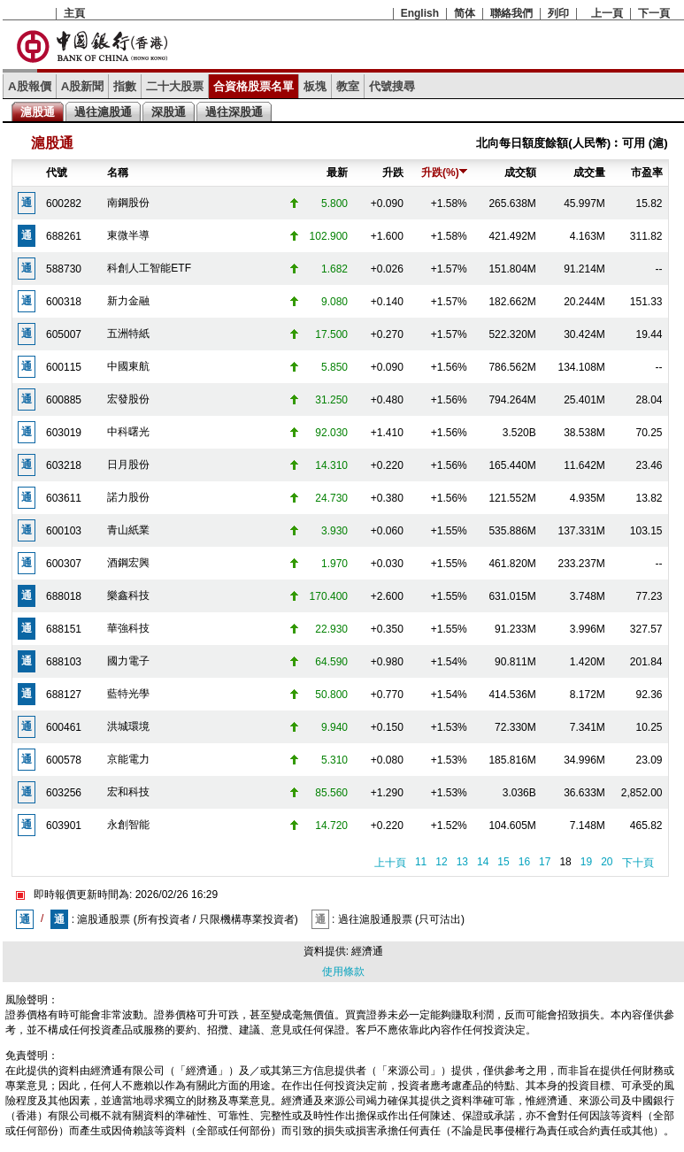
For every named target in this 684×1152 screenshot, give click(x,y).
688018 (63, 596)
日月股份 (128, 464)
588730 (63, 269)
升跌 (392, 172)
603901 (63, 825)
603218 (63, 465)
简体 (464, 13)
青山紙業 (128, 530)
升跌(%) (444, 172)
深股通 (168, 112)
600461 (63, 727)
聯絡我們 (511, 13)
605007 (63, 334)
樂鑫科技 (128, 595)
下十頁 (638, 862)
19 (586, 862)
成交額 (520, 172)
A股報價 (29, 86)
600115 (63, 367)
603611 (63, 498)
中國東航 (128, 366)
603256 (63, 793)
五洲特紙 (128, 333)
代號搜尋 (392, 86)
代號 (56, 172)
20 (606, 862)
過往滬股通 (103, 112)
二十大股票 (175, 86)
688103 (63, 662)
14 (482, 862)
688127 (63, 694)
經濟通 (367, 951)
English (420, 13)
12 (441, 862)
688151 (63, 629)
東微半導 (128, 235)
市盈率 (647, 172)
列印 (558, 13)
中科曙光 (128, 432)
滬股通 (37, 112)
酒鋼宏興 (128, 563)
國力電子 (128, 661)
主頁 (74, 13)
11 (421, 862)
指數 (124, 86)
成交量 (589, 172)
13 (462, 862)
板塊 (315, 86)
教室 (347, 86)
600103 (63, 531)
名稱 (117, 172)
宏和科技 (128, 792)
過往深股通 (234, 112)
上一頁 (607, 13)
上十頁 (390, 862)
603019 (63, 432)
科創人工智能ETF (149, 268)
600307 (63, 563)
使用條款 (343, 971)
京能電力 (128, 759)
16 (524, 862)
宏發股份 (128, 399)
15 (503, 862)
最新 (337, 172)
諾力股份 (128, 497)
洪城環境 (128, 726)
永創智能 (128, 824)
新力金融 (128, 301)
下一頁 (654, 13)
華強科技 (128, 628)
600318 (63, 302)
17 (544, 862)
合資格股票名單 (253, 86)
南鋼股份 (128, 202)
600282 (63, 203)
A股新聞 (82, 86)
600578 (63, 760)
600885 (63, 400)
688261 (63, 236)
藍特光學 (128, 693)
